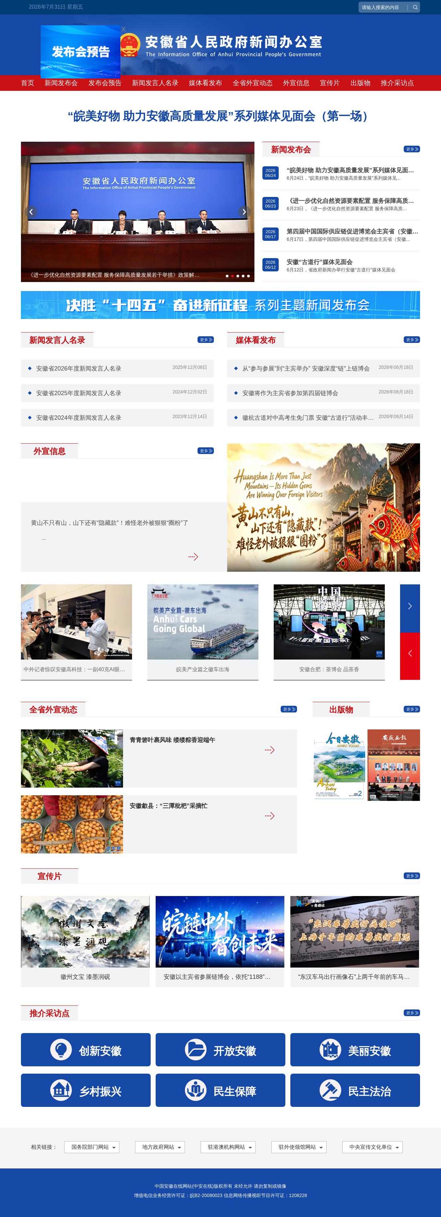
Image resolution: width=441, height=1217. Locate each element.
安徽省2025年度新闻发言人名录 (78, 393)
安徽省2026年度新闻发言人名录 (78, 368)
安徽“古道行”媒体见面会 (320, 262)
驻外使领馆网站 (297, 1147)
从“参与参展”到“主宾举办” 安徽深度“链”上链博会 (306, 368)
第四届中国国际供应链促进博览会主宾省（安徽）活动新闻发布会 (353, 231)
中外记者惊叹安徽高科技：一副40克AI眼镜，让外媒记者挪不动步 (101, 669)
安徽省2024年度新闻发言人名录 (78, 417)
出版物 (360, 82)
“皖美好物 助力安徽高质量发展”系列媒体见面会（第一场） (353, 170)
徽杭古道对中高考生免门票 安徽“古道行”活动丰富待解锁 (317, 417)
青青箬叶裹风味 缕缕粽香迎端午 (172, 740)
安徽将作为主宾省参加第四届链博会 (290, 393)
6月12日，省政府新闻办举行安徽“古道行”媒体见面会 (341, 269)
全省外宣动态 (253, 82)
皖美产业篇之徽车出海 (202, 669)
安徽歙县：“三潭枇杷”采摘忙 (169, 806)
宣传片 (330, 82)
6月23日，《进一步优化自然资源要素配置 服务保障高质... (347, 208)
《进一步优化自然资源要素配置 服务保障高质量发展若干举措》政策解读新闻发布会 (116, 275)
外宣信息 (296, 82)
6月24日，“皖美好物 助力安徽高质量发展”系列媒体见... (343, 178)
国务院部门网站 (90, 1147)
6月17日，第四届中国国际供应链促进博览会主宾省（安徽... (348, 239)
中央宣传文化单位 (371, 1147)
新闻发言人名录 (155, 82)
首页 (27, 82)
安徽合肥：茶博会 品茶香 (329, 669)
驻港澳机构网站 (226, 1147)
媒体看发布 (205, 82)
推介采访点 (397, 82)
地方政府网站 (158, 1147)
